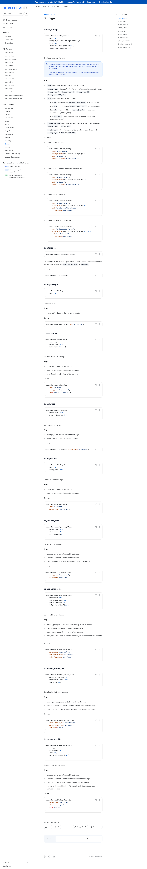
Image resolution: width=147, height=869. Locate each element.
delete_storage (123, 24)
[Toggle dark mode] (25, 8)
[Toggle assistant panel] (26, 14)
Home (38, 7)
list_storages (122, 21)
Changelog (65, 7)
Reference (55, 7)
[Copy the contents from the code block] (96, 35)
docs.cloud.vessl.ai (105, 2)
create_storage (123, 18)
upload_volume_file (124, 41)
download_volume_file (125, 44)
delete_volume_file (124, 47)
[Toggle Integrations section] (16, 108)
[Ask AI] (99, 35)
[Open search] (13, 14)
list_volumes (122, 31)
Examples (45, 7)
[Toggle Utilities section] (16, 111)
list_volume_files (123, 37)
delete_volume (123, 34)
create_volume (123, 28)
